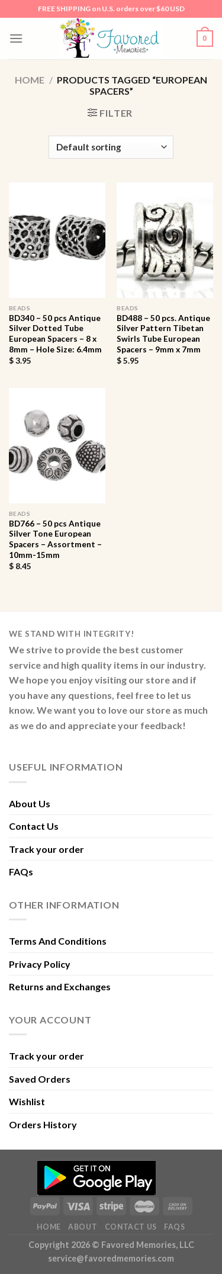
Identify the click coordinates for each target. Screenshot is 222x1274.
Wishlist (27, 1101)
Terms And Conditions (58, 940)
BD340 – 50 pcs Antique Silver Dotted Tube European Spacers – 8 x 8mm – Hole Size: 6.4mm (55, 333)
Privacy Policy (39, 964)
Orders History (43, 1124)
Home (29, 79)
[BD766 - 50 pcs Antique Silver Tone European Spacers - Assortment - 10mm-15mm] (57, 445)
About (82, 1226)
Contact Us (34, 826)
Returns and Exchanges (60, 986)
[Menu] (16, 38)
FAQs (21, 871)
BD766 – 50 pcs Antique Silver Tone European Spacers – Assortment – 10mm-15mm (55, 539)
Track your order (46, 849)
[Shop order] (111, 147)
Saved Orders (39, 1078)
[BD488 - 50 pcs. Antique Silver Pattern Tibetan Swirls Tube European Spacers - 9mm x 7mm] (165, 240)
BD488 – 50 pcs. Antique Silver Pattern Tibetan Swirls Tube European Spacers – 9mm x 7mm (163, 333)
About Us (29, 803)
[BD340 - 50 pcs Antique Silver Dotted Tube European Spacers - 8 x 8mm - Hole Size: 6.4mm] (57, 240)
